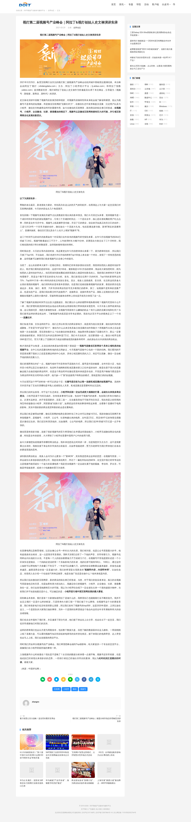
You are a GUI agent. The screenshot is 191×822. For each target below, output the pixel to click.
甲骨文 (150, 104)
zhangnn (35, 704)
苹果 (134, 108)
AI (162, 104)
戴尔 (149, 108)
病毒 (134, 121)
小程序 (66, 691)
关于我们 (84, 811)
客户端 (155, 4)
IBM (149, 86)
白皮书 (165, 4)
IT (133, 113)
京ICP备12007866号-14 (104, 814)
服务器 (164, 86)
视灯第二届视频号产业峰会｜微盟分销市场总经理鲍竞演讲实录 (96, 721)
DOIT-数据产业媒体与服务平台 (25, 5)
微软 (134, 86)
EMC (134, 95)
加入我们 (99, 811)
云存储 (150, 91)
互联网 (57, 691)
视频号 (83, 691)
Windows (165, 108)
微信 (75, 691)
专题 (131, 4)
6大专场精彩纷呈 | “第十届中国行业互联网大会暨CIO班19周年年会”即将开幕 (31, 757)
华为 (163, 121)
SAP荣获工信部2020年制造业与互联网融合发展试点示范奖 (57, 757)
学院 (138, 4)
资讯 (121, 4)
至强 (134, 117)
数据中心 (151, 100)
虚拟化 (164, 95)
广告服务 (92, 811)
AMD (134, 100)
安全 (163, 100)
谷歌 (149, 126)
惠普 (149, 95)
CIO (149, 113)
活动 (146, 4)
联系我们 (107, 811)
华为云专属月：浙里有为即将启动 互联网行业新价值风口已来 (31, 785)
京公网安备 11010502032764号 (125, 814)
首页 (113, 4)
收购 (163, 113)
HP (148, 121)
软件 (134, 104)
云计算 (164, 91)
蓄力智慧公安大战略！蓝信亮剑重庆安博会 (37, 720)
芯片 (163, 117)
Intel (163, 126)
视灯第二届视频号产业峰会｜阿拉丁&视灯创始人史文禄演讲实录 (70, 24)
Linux (134, 126)
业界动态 (51, 12)
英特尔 (135, 91)
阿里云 (150, 117)
